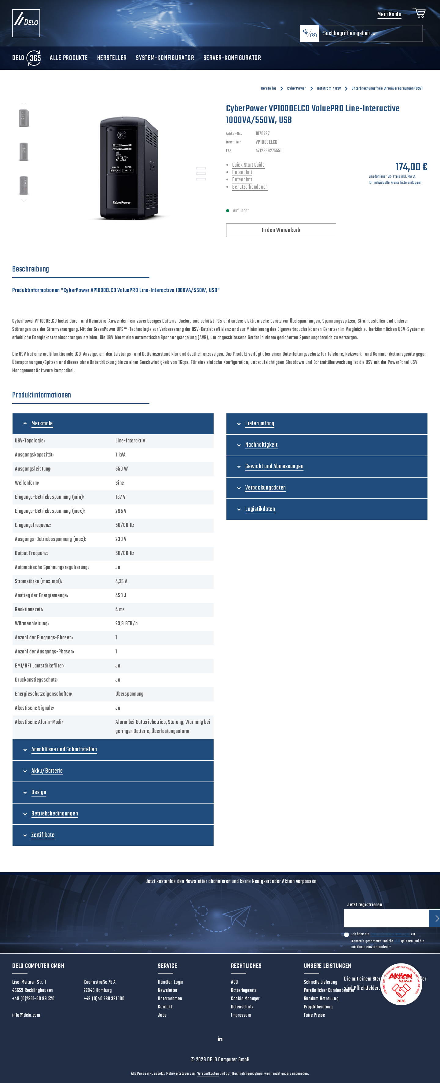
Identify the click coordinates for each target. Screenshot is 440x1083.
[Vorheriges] (23, 103)
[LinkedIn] (220, 1040)
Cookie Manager (245, 999)
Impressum (241, 1015)
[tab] (80, 269)
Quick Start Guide (248, 165)
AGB (397, 941)
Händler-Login (171, 982)
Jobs (162, 1015)
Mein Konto (389, 14)
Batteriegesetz (244, 991)
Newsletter (168, 991)
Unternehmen (170, 999)
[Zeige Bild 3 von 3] (201, 179)
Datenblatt (242, 172)
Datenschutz (242, 1007)
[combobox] (370, 33)
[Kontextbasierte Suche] (309, 33)
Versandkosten (208, 1074)
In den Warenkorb (281, 230)
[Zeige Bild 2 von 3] (201, 173)
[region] (113, 169)
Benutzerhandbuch (250, 187)
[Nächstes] (23, 200)
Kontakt (165, 1007)
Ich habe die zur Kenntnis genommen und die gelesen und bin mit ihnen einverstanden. (387, 940)
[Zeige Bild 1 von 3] (201, 168)
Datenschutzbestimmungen (390, 934)
